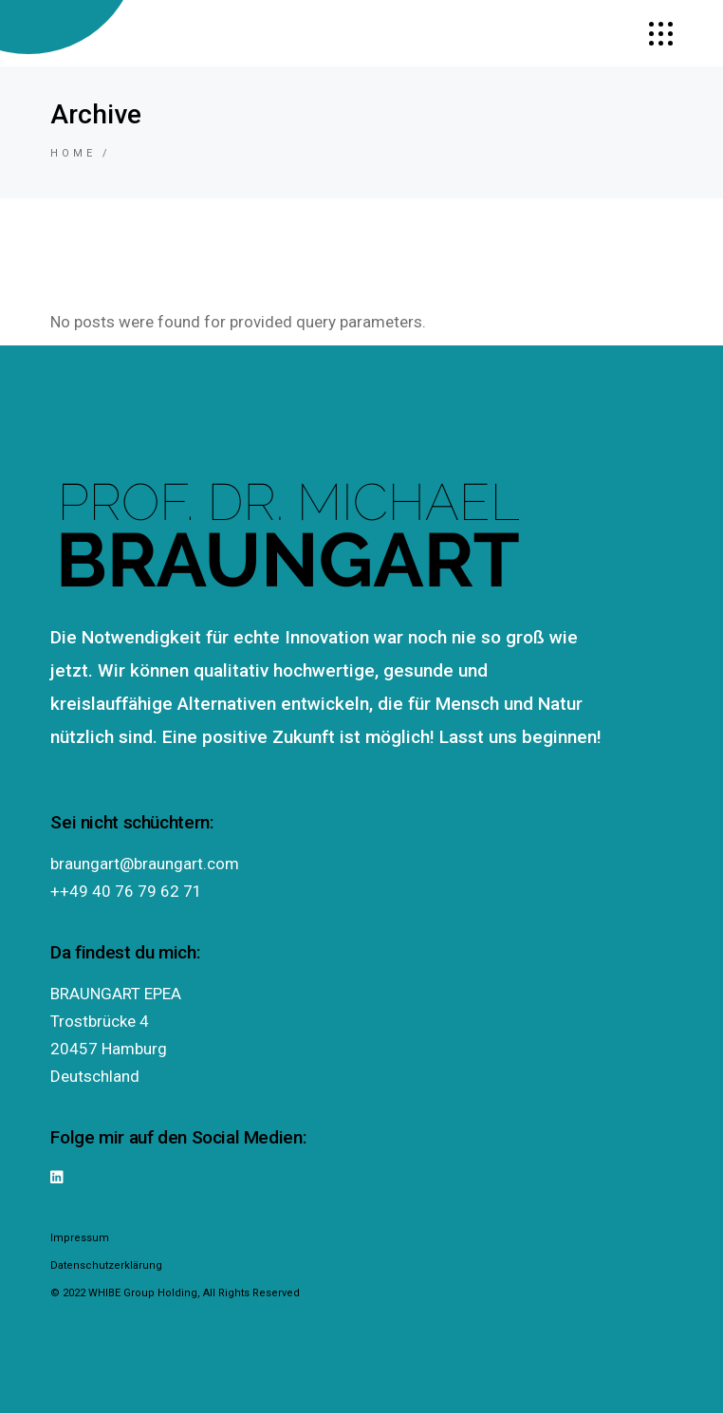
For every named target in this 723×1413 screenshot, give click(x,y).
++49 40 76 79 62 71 (126, 891)
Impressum (79, 1238)
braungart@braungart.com (144, 863)
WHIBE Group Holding (142, 1293)
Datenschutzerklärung (106, 1265)
